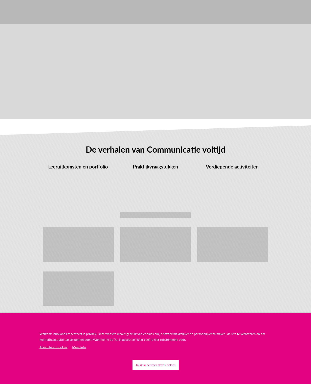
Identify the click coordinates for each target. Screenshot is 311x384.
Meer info (79, 347)
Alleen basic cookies (53, 347)
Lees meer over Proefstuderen (155, 215)
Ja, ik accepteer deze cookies (156, 365)
